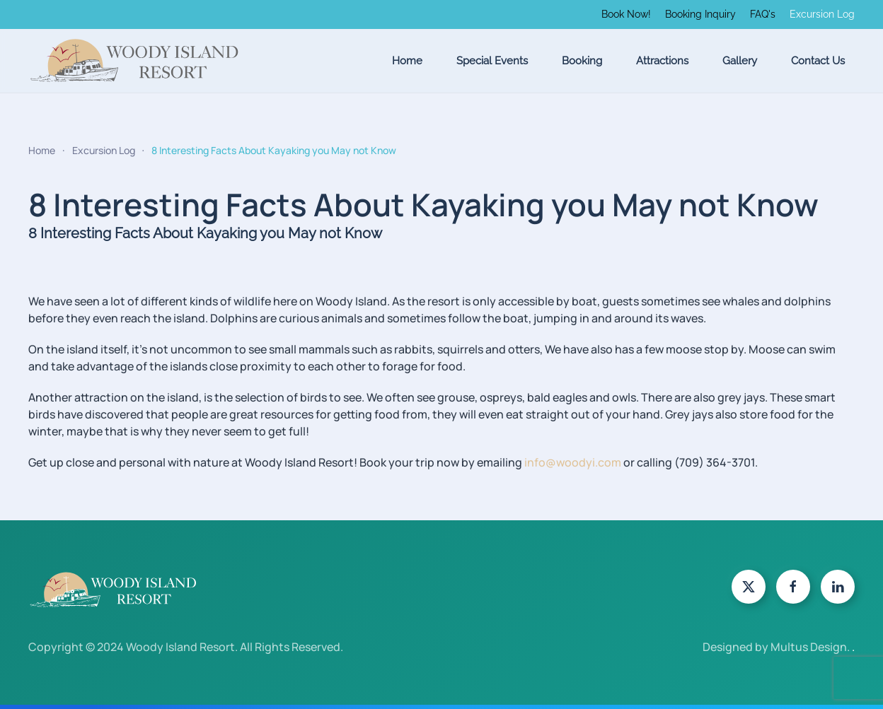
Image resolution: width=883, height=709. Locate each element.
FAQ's (762, 14)
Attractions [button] (662, 60)
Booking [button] (582, 60)
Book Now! (626, 14)
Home (407, 60)
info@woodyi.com (572, 462)
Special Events (492, 60)
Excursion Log (822, 14)
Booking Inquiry (700, 14)
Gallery (739, 60)
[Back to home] (134, 61)
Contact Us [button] (818, 60)
